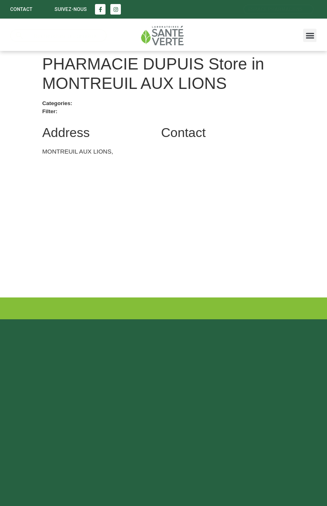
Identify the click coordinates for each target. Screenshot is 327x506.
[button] (309, 35)
